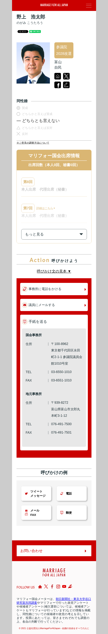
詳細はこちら (44, 208)
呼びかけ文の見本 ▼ (54, 271)
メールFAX (35, 512)
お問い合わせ (31, 551)
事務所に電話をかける (45, 289)
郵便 (69, 512)
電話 (69, 493)
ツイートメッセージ (38, 493)
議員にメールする (42, 305)
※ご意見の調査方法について (33, 142)
